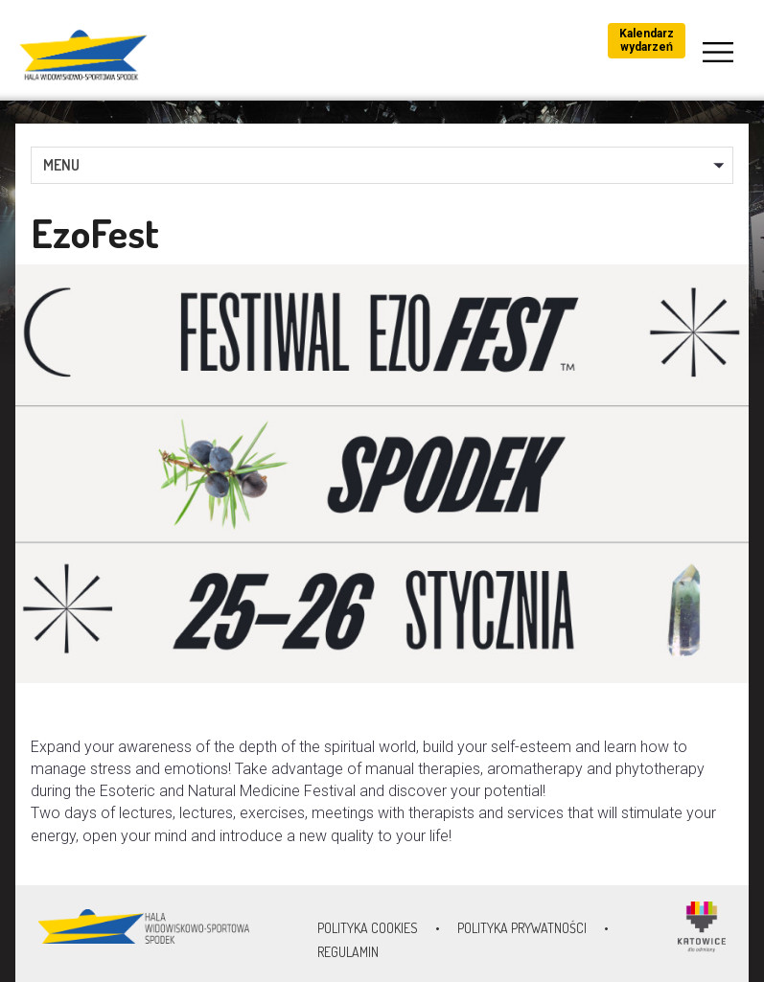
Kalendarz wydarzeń (646, 40)
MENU (61, 164)
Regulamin (348, 952)
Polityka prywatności (522, 928)
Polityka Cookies (367, 928)
